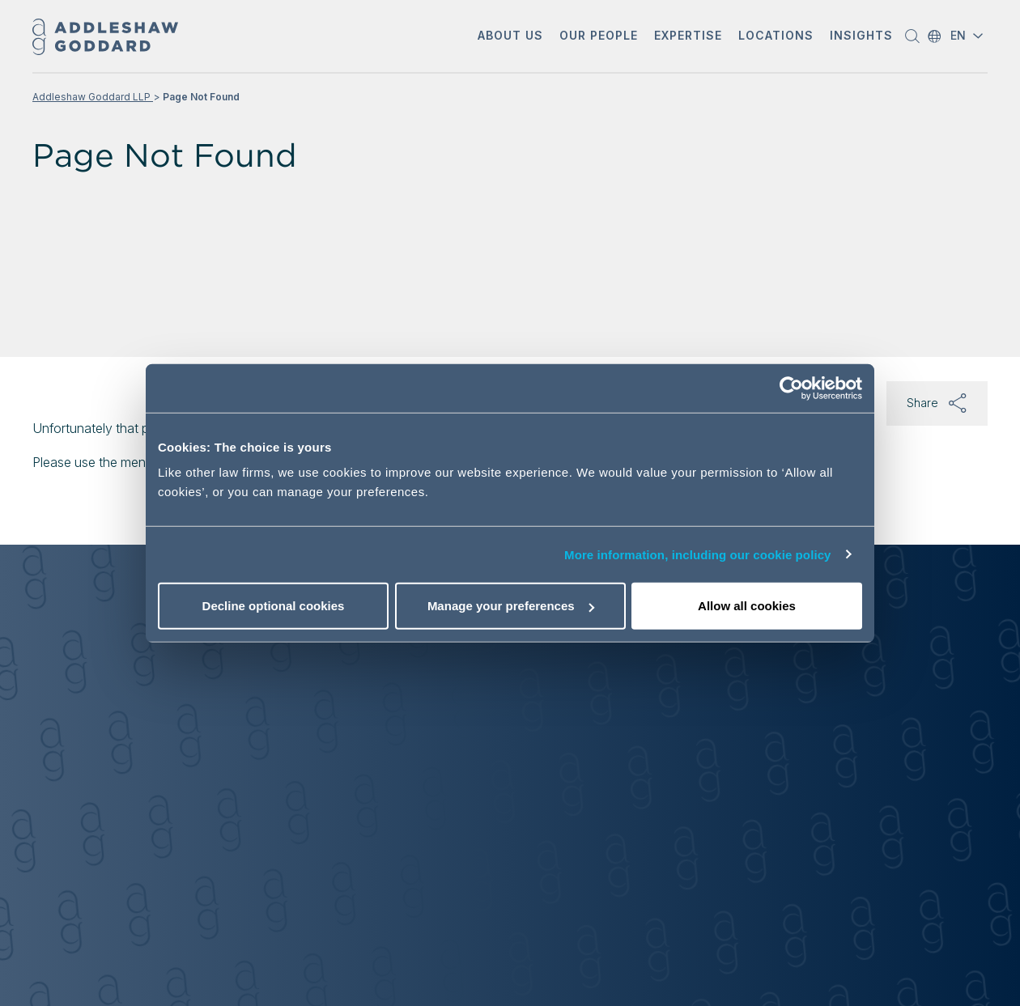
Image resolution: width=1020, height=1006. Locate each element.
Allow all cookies (747, 606)
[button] (510, 37)
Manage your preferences (510, 606)
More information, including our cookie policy (697, 554)
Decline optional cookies (273, 606)
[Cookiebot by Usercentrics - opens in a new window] (791, 388)
